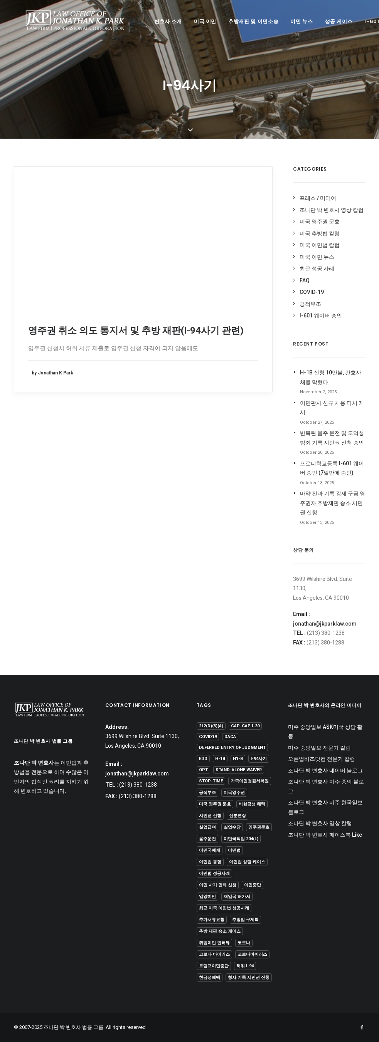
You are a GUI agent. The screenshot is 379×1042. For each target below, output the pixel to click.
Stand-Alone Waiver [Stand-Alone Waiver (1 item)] (239, 769)
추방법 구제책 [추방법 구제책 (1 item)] (245, 919)
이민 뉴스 (291, 21)
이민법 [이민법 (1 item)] (234, 850)
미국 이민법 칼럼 (320, 245)
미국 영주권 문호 (320, 221)
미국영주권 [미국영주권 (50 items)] (234, 792)
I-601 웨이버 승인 (321, 315)
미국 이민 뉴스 (317, 257)
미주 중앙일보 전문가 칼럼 (319, 748)
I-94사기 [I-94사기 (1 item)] (259, 758)
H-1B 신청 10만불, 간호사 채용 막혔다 (330, 377)
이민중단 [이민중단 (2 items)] (252, 885)
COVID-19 (312, 292)
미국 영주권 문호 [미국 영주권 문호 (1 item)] (215, 804)
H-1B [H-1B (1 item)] (220, 758)
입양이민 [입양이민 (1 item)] (207, 896)
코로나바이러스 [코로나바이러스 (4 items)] (252, 954)
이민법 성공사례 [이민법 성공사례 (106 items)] (214, 873)
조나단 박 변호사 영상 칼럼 (332, 210)
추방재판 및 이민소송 (243, 21)
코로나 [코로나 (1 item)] (244, 942)
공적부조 (310, 304)
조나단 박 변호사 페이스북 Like (325, 835)
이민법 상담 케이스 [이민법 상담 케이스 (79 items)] (247, 861)
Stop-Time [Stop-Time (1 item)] (211, 781)
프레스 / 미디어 (318, 198)
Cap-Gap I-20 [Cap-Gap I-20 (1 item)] (245, 725)
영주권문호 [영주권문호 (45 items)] (259, 827)
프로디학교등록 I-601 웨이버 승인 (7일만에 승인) (332, 468)
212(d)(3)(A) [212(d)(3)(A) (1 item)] (211, 725)
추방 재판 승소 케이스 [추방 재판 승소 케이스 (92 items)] (220, 931)
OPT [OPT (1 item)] (203, 769)
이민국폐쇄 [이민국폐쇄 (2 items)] (209, 850)
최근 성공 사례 (317, 268)
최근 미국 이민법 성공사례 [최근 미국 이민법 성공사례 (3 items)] (224, 908)
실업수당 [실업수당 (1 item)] (232, 827)
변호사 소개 (158, 21)
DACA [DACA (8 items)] (230, 736)
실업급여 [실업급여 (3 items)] (207, 827)
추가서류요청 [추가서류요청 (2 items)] (211, 919)
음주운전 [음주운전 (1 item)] (207, 838)
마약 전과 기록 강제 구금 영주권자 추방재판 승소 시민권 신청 (332, 502)
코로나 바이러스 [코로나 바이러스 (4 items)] (214, 954)
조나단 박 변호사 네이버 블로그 (325, 770)
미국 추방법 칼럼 (320, 233)
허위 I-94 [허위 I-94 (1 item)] (245, 965)
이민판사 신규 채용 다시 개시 (332, 408)
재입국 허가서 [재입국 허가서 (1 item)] (237, 896)
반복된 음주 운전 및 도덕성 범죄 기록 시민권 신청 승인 (332, 438)
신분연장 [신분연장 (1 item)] (237, 815)
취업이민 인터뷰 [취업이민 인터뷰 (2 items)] (214, 942)
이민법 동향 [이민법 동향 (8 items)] (210, 861)
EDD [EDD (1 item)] (203, 758)
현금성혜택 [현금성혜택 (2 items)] (209, 977)
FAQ (305, 280)
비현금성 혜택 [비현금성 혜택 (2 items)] (252, 804)
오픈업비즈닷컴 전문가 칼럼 (321, 759)
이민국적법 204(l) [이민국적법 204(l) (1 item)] (241, 838)
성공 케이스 (329, 21)
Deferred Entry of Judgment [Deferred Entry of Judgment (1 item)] (232, 747)
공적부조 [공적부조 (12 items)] (207, 792)
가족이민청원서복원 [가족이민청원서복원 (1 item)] (250, 781)
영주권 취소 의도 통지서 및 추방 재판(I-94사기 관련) (136, 330)
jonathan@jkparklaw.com (325, 624)
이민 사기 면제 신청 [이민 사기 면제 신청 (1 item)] (217, 885)
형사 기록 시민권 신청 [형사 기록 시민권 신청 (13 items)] (249, 977)
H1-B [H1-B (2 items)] (238, 758)
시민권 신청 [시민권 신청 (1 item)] (210, 815)
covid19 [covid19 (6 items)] (208, 736)
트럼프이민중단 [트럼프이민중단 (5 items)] (214, 965)
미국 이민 (195, 21)
